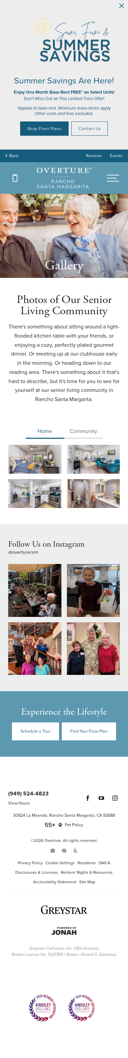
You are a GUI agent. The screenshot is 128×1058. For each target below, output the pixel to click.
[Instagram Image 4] (93, 648)
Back (11, 156)
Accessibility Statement (54, 882)
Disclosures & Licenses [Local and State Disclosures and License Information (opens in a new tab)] (36, 872)
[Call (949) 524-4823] (15, 178)
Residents (86, 863)
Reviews (94, 156)
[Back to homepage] (64, 178)
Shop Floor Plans (44, 129)
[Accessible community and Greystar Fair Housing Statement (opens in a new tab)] (76, 851)
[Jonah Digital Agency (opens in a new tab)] (64, 931)
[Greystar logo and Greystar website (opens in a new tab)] (64, 910)
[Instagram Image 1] (34, 590)
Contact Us (90, 129)
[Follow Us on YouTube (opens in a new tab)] (101, 798)
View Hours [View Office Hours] (19, 803)
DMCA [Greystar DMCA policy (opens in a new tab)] (104, 863)
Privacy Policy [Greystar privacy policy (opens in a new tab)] (30, 863)
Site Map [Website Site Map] (87, 882)
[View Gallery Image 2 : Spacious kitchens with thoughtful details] (34, 493)
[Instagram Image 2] (93, 590)
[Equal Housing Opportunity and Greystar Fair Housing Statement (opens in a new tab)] (52, 851)
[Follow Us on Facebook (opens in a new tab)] (88, 798)
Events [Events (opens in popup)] (116, 156)
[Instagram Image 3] (34, 648)
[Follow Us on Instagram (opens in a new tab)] (115, 798)
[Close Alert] (121, 6)
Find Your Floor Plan (89, 731)
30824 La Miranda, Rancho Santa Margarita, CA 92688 (64, 815)
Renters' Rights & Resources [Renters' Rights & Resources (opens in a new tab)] (87, 872)
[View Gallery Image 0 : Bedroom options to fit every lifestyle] (34, 459)
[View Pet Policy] (70, 825)
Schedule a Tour (35, 731)
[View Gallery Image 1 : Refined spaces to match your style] (93, 459)
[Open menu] (113, 178)
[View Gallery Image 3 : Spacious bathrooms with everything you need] (93, 493)
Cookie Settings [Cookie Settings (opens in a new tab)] (60, 863)
